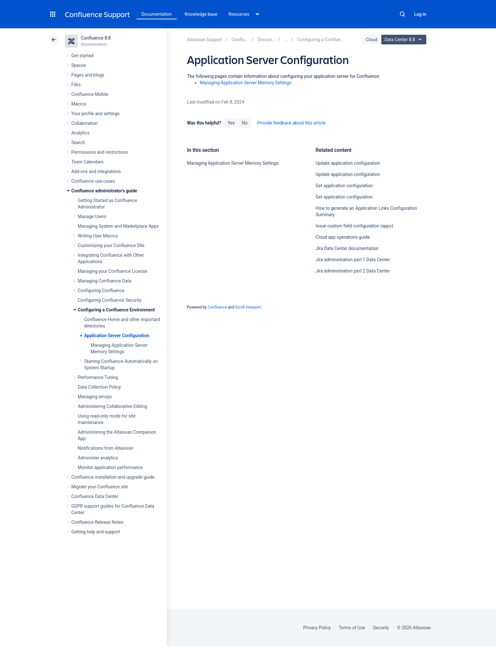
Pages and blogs (87, 75)
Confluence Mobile (89, 94)
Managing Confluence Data (104, 280)
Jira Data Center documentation (346, 248)
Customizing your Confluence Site (111, 245)
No (245, 122)
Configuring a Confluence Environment (116, 309)
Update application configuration (347, 163)
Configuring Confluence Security (109, 300)
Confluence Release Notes (97, 522)
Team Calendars (87, 161)
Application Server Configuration (116, 335)
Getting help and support (95, 531)
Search (402, 14)
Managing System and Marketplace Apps (118, 226)
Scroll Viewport (248, 307)
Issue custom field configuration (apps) (354, 225)
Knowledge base (201, 14)
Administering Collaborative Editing (112, 406)
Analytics (80, 132)
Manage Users (92, 216)
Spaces (78, 65)
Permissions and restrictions (99, 152)
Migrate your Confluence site (99, 486)
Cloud (371, 39)
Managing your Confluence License (112, 271)
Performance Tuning (98, 377)
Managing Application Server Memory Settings (245, 82)
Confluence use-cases (93, 181)
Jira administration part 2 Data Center (352, 270)
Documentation (156, 14)
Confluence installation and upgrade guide (113, 477)
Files (76, 84)
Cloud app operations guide (342, 237)
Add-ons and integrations (96, 171)
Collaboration (84, 123)
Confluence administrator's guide (104, 190)
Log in (420, 14)
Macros (78, 103)
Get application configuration (344, 185)
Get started (82, 55)
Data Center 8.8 (405, 39)
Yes (231, 122)
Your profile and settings (95, 113)
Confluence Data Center (94, 496)
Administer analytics (98, 457)
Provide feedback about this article (291, 122)
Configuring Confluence (101, 290)
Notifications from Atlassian (105, 448)
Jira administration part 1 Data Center (352, 259)
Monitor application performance (110, 467)
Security (381, 627)
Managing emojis (95, 396)
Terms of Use (352, 627)
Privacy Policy (317, 627)
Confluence (217, 307)
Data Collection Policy (99, 387)
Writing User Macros (98, 235)
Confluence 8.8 (96, 38)
